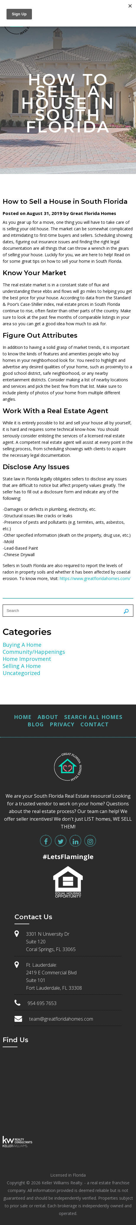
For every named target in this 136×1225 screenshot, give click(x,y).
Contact (94, 724)
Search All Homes (93, 716)
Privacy (62, 724)
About (48, 716)
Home (23, 716)
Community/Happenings (34, 651)
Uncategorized (21, 672)
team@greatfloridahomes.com (61, 1019)
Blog (35, 724)
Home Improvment (27, 658)
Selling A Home (22, 665)
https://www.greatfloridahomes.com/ (95, 578)
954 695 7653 (41, 1003)
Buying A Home (22, 644)
